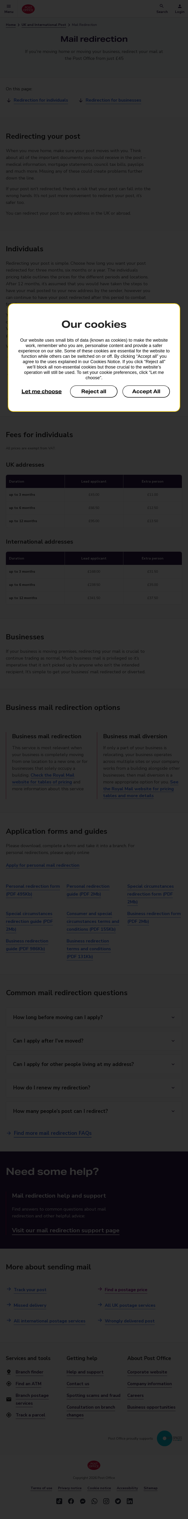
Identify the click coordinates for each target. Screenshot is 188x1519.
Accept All (146, 391)
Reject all (93, 391)
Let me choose (42, 391)
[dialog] (94, 357)
